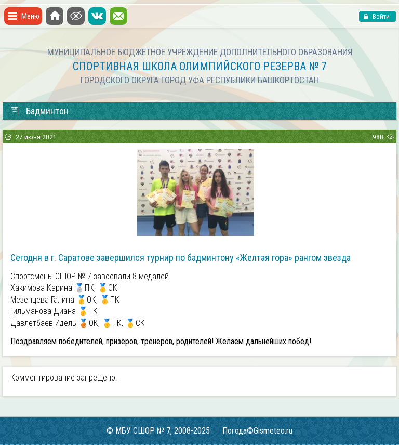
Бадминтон (39, 111)
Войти (380, 16)
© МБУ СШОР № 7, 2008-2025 (158, 431)
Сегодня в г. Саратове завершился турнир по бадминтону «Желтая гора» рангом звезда (180, 257)
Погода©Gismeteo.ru (257, 431)
